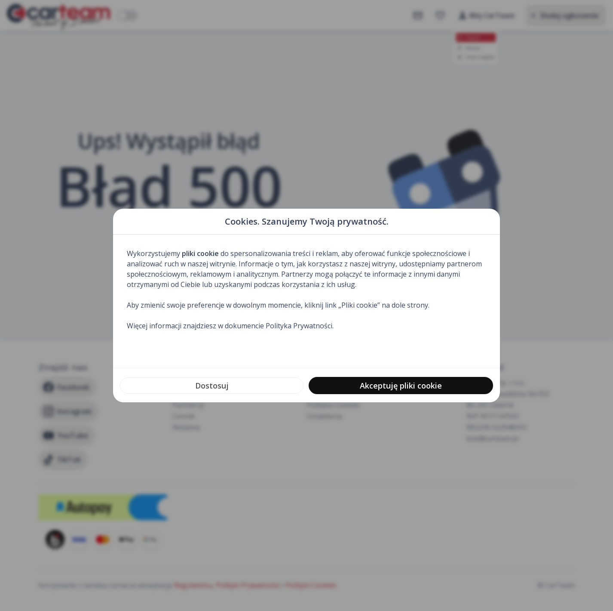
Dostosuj (212, 385)
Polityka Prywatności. (300, 325)
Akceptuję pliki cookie (401, 385)
